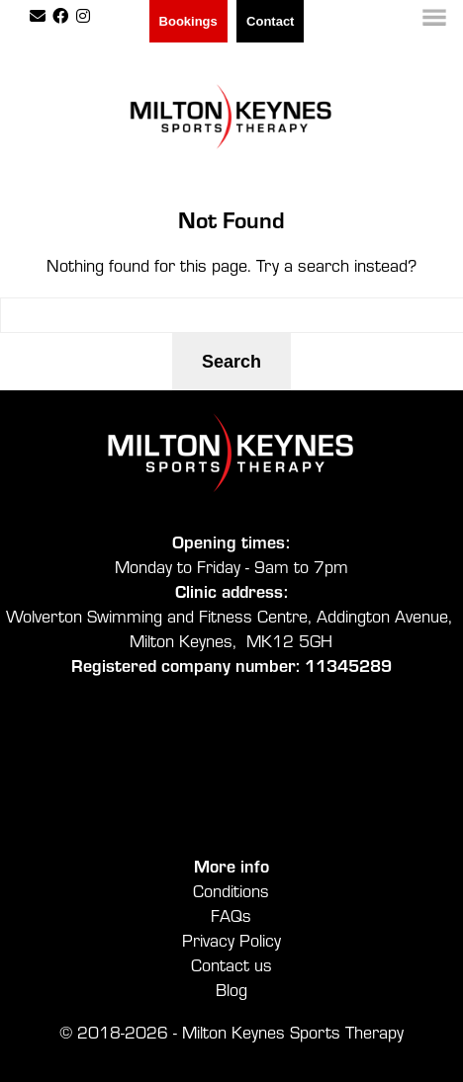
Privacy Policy (231, 939)
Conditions (231, 889)
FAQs (231, 914)
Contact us (231, 964)
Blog (231, 988)
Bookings (188, 21)
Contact (270, 21)
